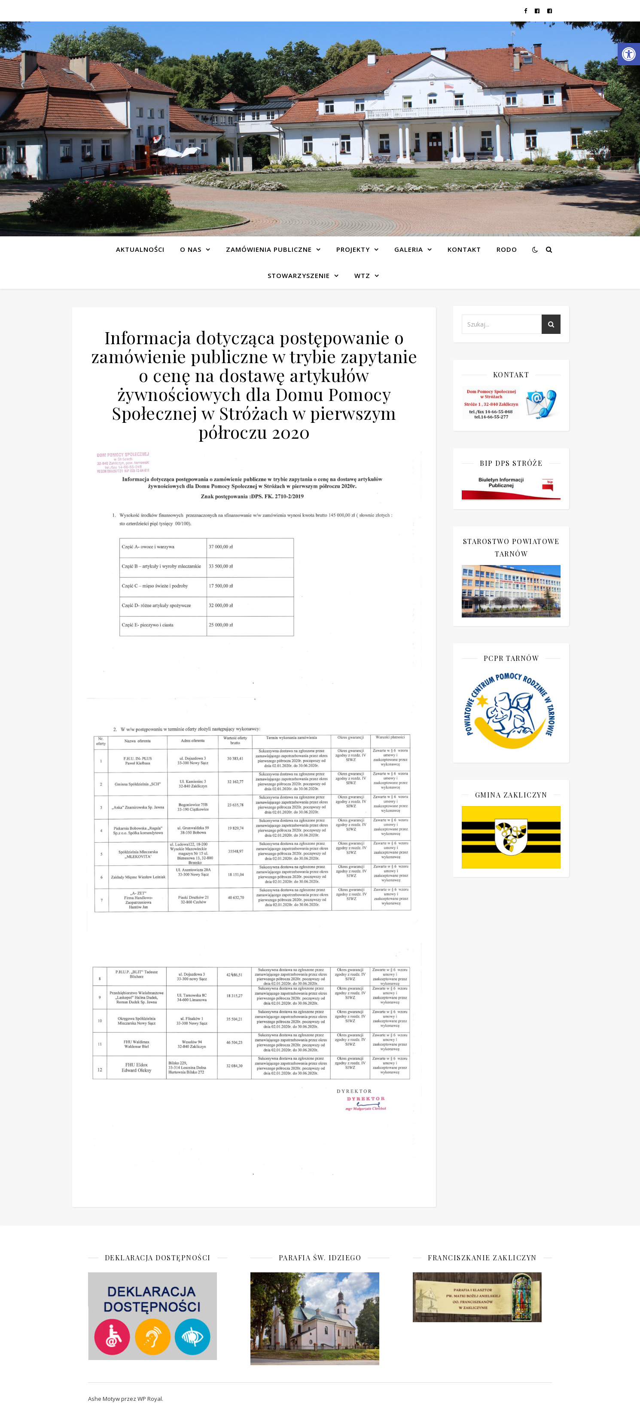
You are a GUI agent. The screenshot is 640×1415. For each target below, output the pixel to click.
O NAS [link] (190, 249)
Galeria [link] (408, 249)
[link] (629, 54)
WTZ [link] (362, 275)
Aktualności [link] (140, 249)
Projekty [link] (353, 249)
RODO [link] (507, 249)
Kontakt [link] (464, 249)
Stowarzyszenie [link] (299, 275)
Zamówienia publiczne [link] (269, 249)
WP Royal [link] (149, 1399)
